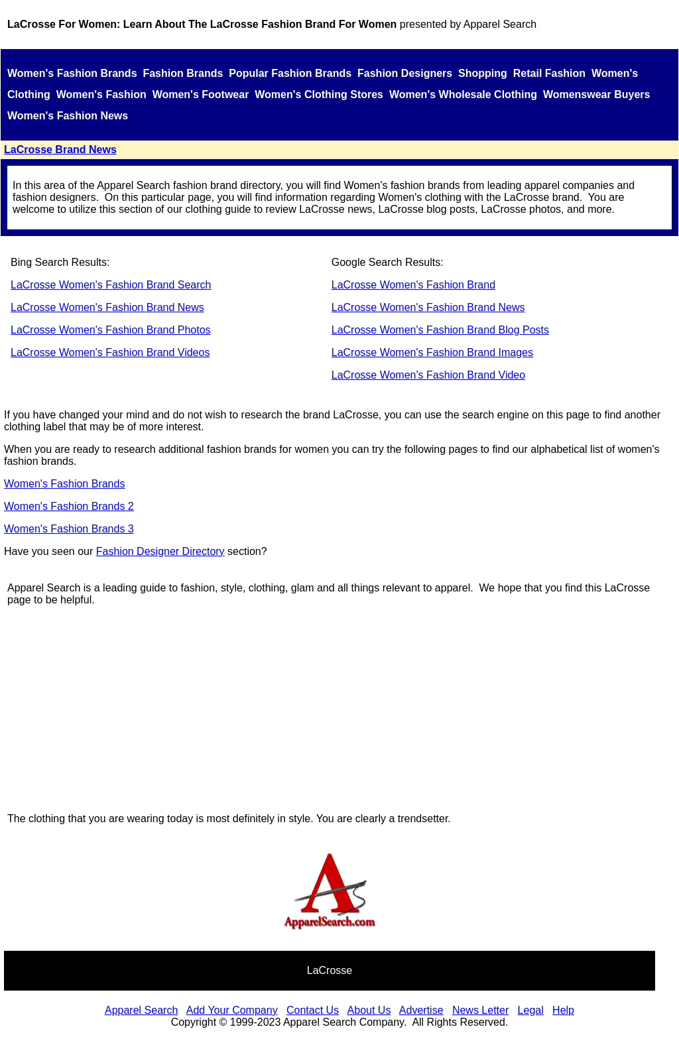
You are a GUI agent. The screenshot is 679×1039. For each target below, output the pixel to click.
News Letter (480, 1010)
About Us (369, 1010)
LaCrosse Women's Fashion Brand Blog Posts (440, 330)
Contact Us (312, 1010)
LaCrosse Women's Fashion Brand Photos (111, 330)
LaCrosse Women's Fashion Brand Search (111, 284)
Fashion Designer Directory (160, 551)
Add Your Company (232, 1010)
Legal (531, 1010)
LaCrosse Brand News (60, 149)
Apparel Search (499, 24)
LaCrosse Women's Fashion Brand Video (428, 375)
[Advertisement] (329, 709)
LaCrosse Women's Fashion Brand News (107, 307)
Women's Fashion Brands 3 (69, 528)
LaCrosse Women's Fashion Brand (413, 284)
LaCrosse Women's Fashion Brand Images (432, 352)
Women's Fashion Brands (64, 483)
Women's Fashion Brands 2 (69, 506)
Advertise (421, 1010)
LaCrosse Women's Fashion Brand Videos (110, 352)
